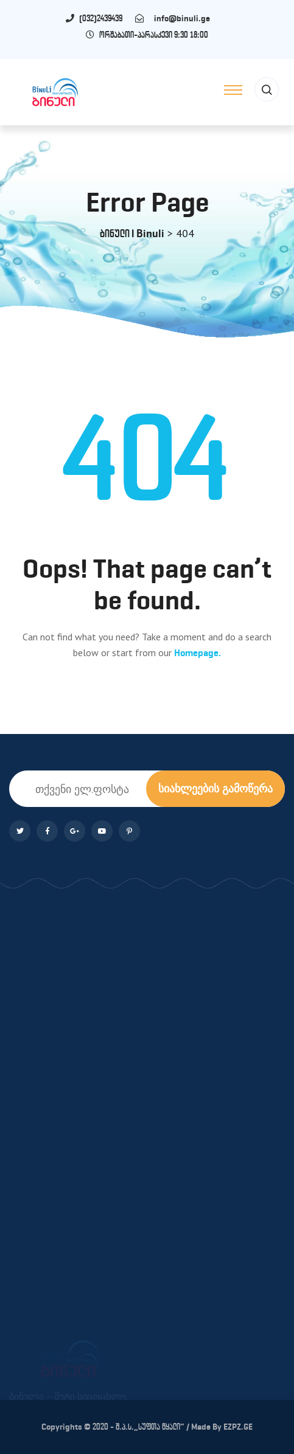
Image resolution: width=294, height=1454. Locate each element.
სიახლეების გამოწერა (215, 788)
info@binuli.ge (179, 18)
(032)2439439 (106, 18)
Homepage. (197, 653)
